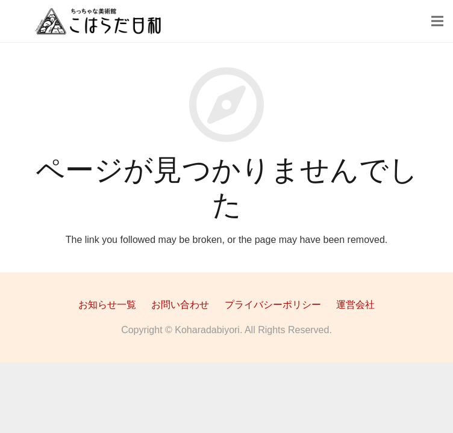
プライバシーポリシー (273, 304)
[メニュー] (437, 21)
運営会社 (355, 304)
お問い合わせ (180, 304)
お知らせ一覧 (107, 304)
